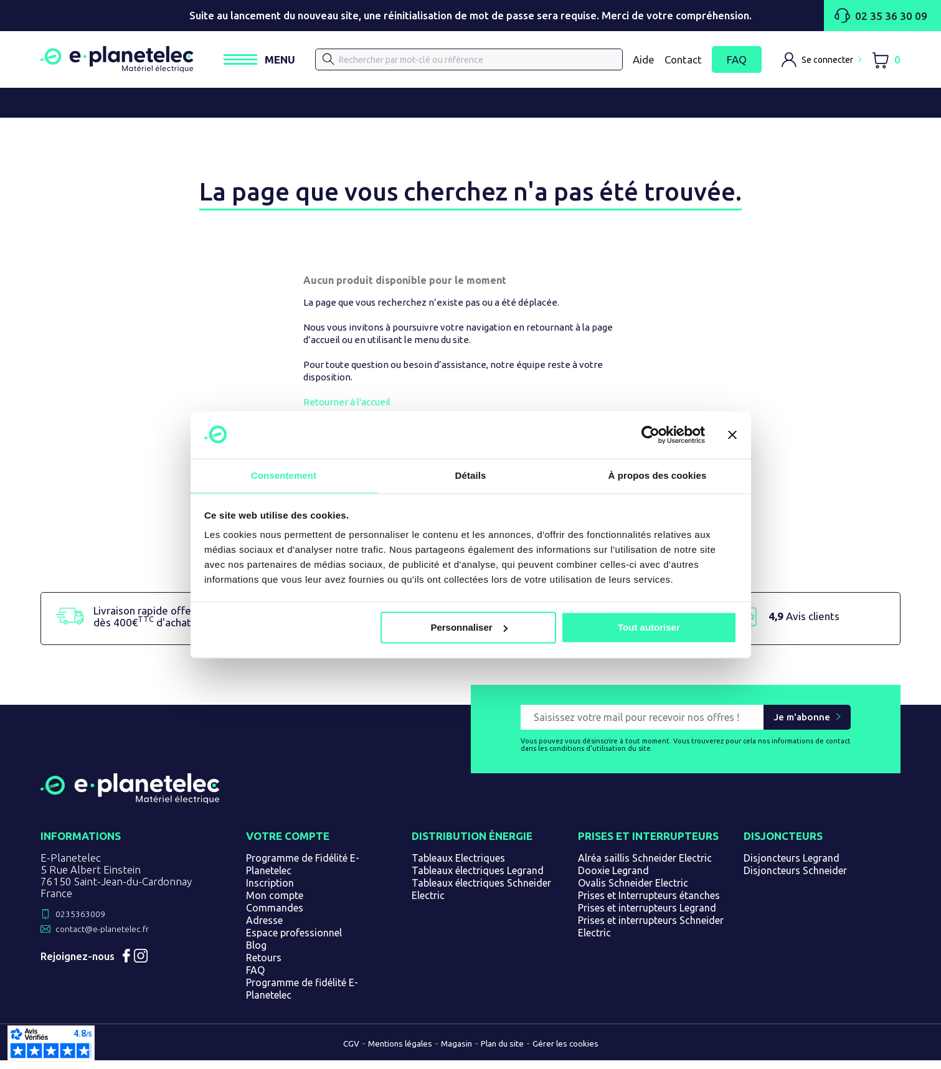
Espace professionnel (294, 942)
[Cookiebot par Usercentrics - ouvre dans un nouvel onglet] (650, 434)
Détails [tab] (470, 475)
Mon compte (274, 905)
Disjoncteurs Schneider (795, 880)
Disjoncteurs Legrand (791, 868)
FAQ (737, 62)
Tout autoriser (649, 628)
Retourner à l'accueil (346, 406)
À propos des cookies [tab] (657, 475)
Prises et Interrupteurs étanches (649, 905)
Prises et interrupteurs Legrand (647, 917)
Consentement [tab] (283, 475)
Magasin (454, 1052)
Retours (263, 967)
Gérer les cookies (581, 1052)
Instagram (156, 975)
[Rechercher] (482, 61)
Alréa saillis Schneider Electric (645, 868)
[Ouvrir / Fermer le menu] (285, 62)
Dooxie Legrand (613, 880)
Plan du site (508, 1052)
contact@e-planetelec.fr (113, 942)
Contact (683, 61)
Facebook (132, 975)
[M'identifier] (821, 61)
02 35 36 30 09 (854, 15)
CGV (331, 1052)
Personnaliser (468, 628)
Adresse (264, 930)
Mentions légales (388, 1052)
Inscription (270, 892)
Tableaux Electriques (458, 868)
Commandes (274, 917)
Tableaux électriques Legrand (478, 880)
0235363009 (86, 925)
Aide (644, 61)
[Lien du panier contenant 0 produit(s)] (886, 62)
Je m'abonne (801, 727)
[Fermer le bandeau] (732, 434)
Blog (256, 955)
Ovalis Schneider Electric (633, 892)
